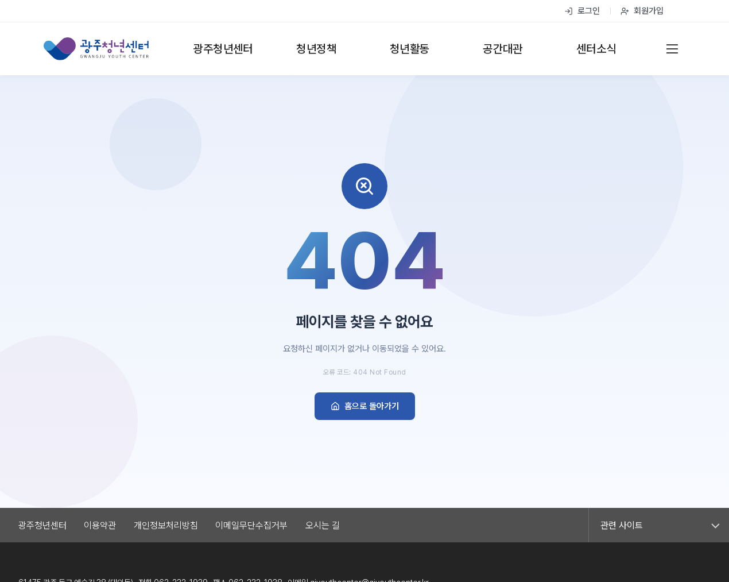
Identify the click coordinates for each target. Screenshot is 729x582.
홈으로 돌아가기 (365, 406)
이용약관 (100, 525)
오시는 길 (322, 525)
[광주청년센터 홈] (96, 48)
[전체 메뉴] (672, 49)
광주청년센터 (42, 525)
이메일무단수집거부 (251, 525)
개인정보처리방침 (166, 525)
